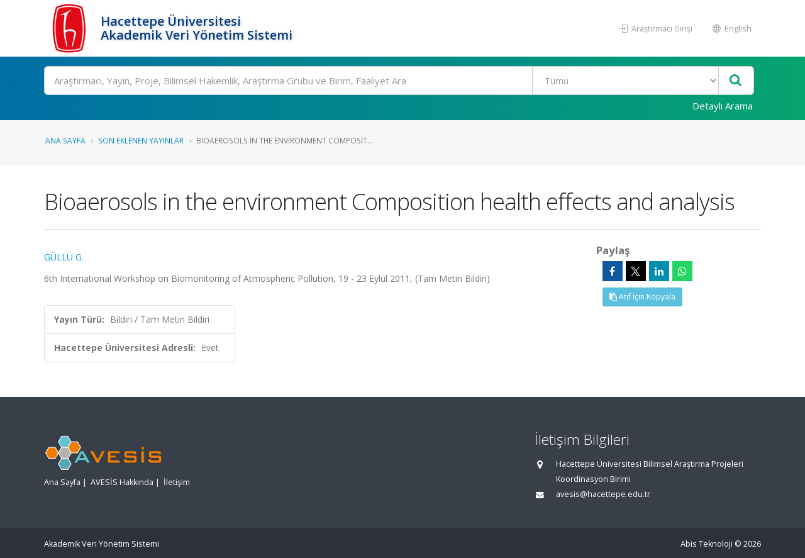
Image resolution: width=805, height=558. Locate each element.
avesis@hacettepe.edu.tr (603, 494)
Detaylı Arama (722, 105)
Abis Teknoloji (706, 543)
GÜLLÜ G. (64, 257)
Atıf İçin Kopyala (642, 296)
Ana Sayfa (65, 140)
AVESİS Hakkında (122, 482)
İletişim (177, 482)
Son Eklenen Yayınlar (141, 140)
